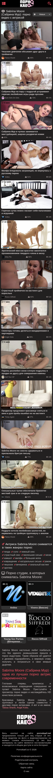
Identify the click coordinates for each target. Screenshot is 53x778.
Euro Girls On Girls (10, 97)
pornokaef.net (44, 733)
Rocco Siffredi (8, 297)
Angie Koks (8, 337)
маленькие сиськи (32, 555)
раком (48, 561)
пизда (7, 552)
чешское (8, 564)
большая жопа (33, 558)
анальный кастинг (39, 564)
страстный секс (12, 555)
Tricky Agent (8, 417)
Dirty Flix (7, 257)
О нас (26, 771)
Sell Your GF (8, 377)
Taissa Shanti (8, 57)
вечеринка (21, 564)
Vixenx (6, 497)
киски (48, 555)
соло (15, 552)
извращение (10, 561)
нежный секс (28, 552)
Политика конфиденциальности (26, 756)
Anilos (6, 177)
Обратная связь (26, 763)
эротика (8, 568)
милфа (18, 558)
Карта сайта (27, 767)
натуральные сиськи (31, 561)
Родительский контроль (26, 760)
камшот (8, 558)
